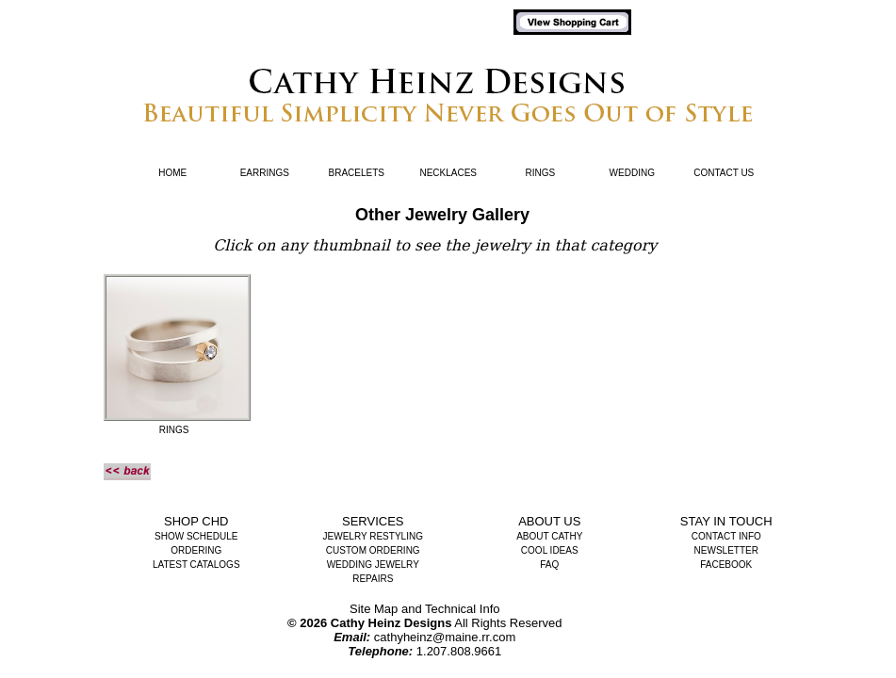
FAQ (549, 564)
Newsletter (726, 550)
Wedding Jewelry (373, 564)
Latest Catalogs (196, 564)
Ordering (196, 550)
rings (174, 430)
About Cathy (549, 536)
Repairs (372, 578)
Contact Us (723, 173)
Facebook (726, 564)
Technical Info (462, 609)
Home (172, 173)
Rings (540, 173)
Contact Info (726, 536)
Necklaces (448, 173)
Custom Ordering (373, 550)
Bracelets (356, 173)
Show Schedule (196, 536)
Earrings (264, 173)
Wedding (632, 173)
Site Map (374, 609)
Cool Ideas (549, 550)
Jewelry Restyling (373, 536)
